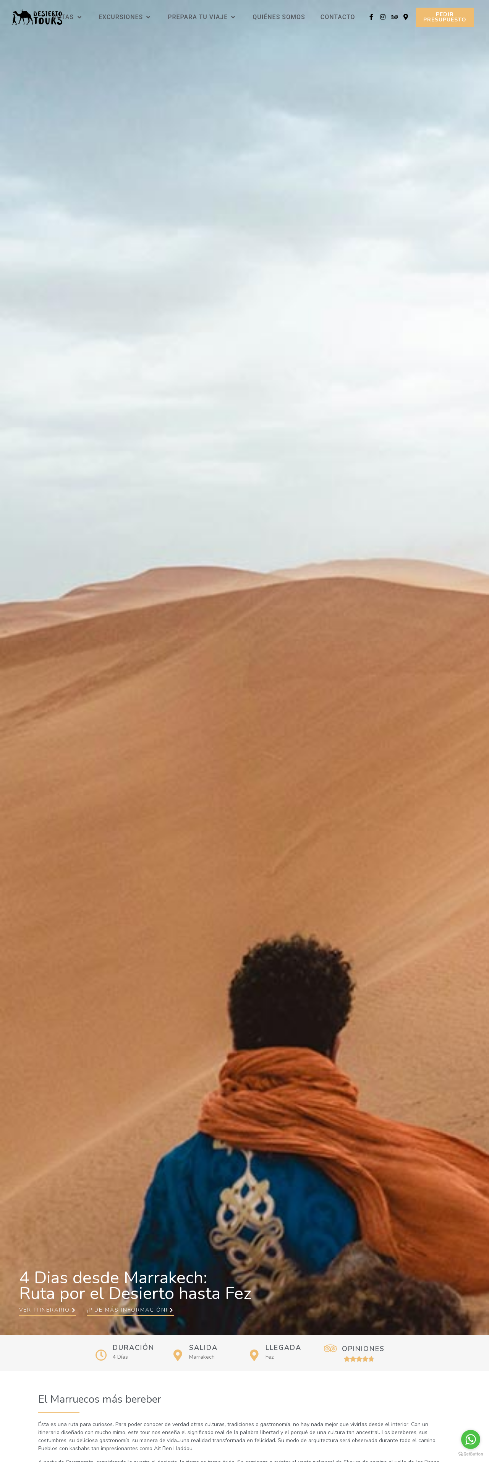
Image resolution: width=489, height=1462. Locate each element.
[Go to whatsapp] (470, 1439)
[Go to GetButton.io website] (470, 1454)
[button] (445, 17)
